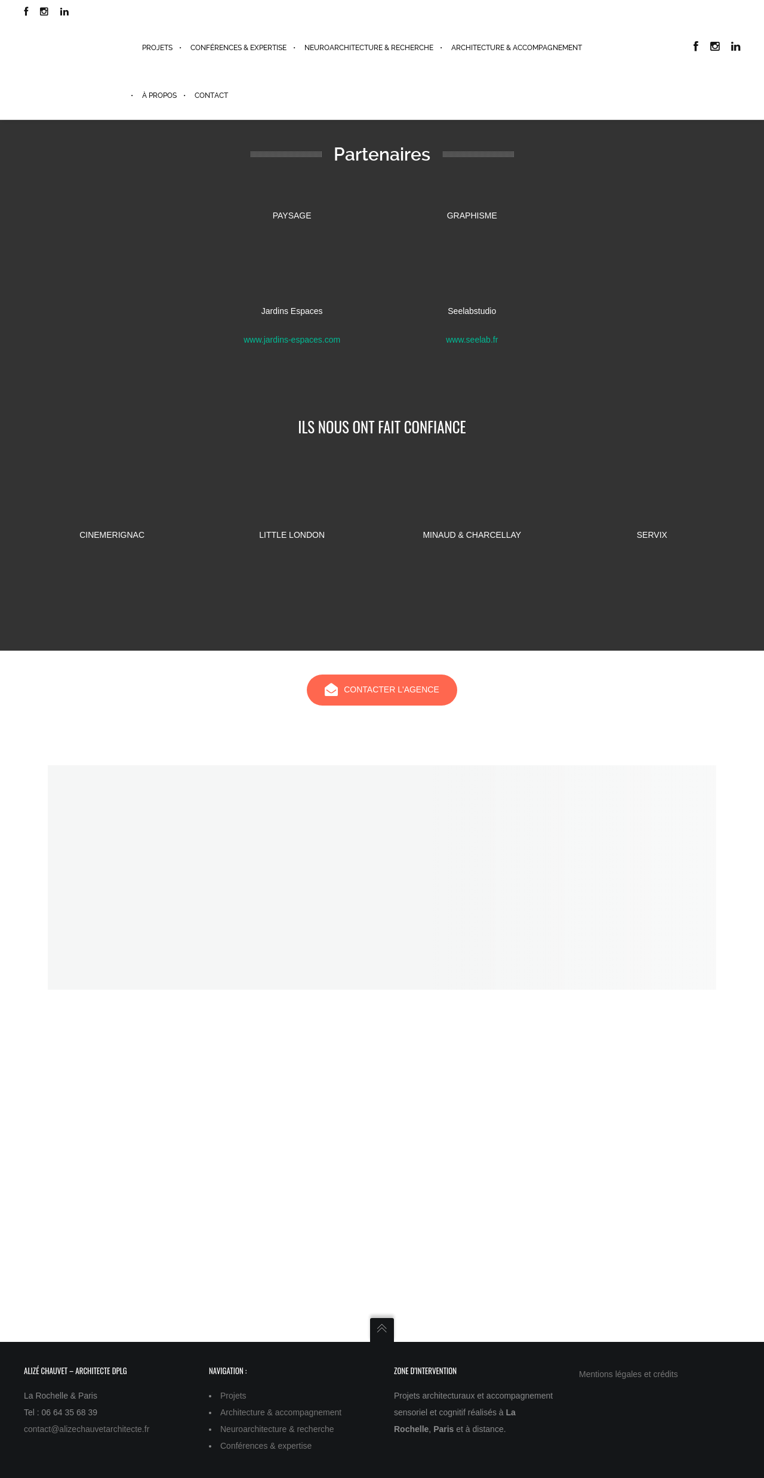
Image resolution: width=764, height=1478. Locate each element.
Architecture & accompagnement (280, 1412)
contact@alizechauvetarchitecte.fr (86, 1429)
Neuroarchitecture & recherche (277, 1429)
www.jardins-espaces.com (292, 339)
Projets (233, 1395)
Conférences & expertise (266, 1446)
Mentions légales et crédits (628, 1374)
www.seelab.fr (472, 339)
